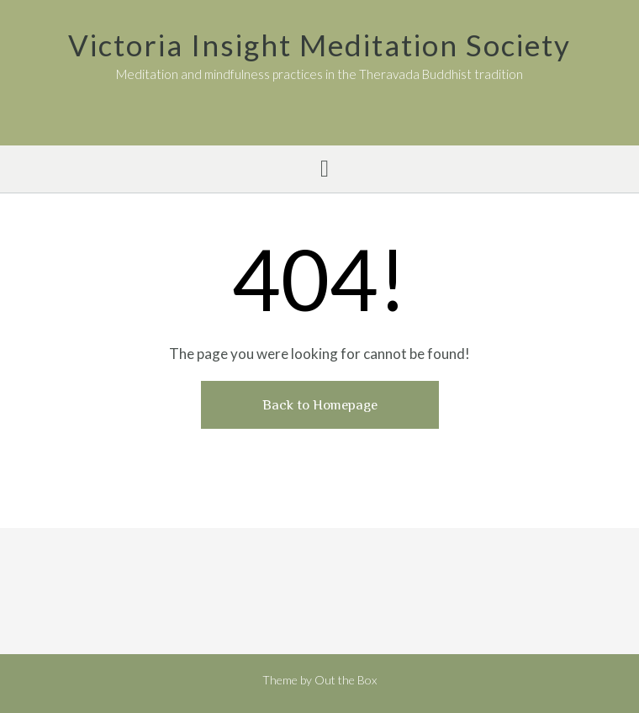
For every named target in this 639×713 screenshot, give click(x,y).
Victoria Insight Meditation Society (319, 44)
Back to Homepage (320, 405)
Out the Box (345, 680)
